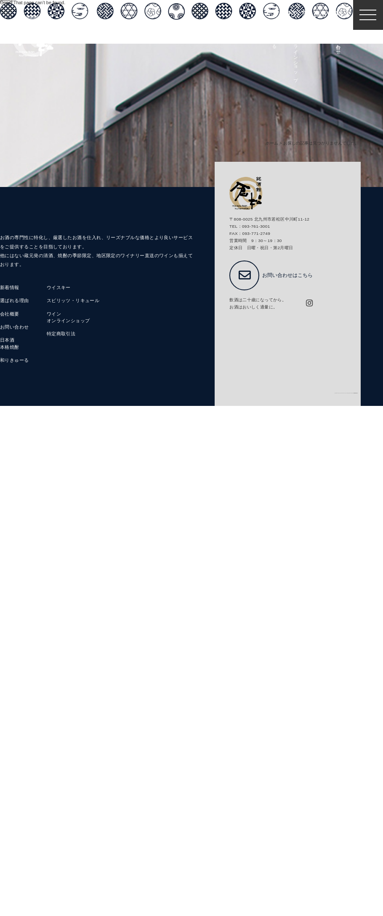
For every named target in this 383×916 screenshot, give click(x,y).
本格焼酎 (9, 347)
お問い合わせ (14, 327)
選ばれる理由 (14, 300)
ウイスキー (59, 287)
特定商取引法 (61, 334)
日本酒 (7, 340)
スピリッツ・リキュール (73, 300)
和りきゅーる (14, 360)
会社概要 (9, 314)
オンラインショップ (68, 321)
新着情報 (9, 287)
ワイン (54, 314)
